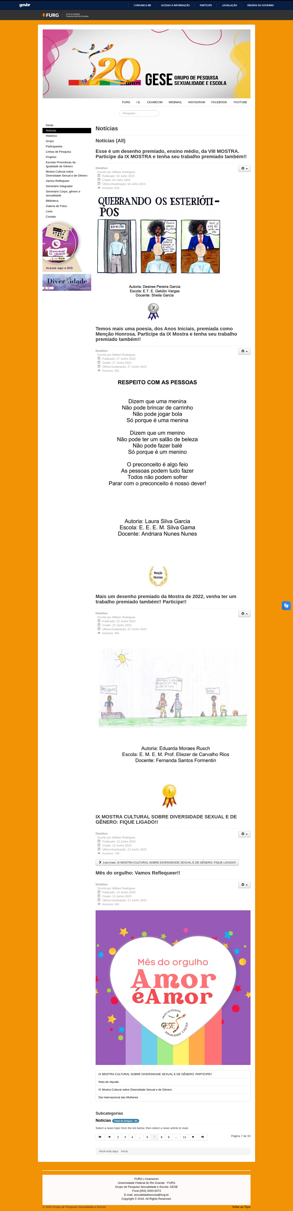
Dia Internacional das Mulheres (118, 1097)
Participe (206, 5)
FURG (126, 102)
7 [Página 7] (154, 1137)
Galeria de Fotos (56, 206)
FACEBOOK (219, 102)
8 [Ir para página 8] (161, 1137)
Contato (51, 216)
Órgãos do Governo (260, 5)
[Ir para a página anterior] (109, 1137)
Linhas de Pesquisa (58, 151)
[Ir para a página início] (100, 1137)
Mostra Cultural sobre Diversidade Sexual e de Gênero (66, 173)
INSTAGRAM (196, 102)
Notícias (51, 130)
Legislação (229, 5)
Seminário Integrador (59, 186)
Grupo (50, 141)
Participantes (54, 146)
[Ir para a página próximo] (193, 1137)
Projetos (51, 157)
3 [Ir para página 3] (125, 1137)
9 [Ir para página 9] (169, 1137)
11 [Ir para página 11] (184, 1137)
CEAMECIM (154, 102)
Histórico (51, 135)
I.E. (139, 102)
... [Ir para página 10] (176, 1137)
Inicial (49, 125)
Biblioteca (52, 200)
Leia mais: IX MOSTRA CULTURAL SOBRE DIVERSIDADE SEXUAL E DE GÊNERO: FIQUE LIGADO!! (167, 862)
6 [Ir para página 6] (147, 1137)
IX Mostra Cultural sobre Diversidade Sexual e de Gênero (135, 1089)
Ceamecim (152, 1179)
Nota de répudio (108, 1082)
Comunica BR (142, 5)
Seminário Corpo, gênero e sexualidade (63, 193)
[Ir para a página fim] (203, 1137)
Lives (49, 211)
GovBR (24, 5)
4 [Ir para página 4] (132, 1137)
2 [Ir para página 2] (118, 1137)
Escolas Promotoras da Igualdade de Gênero (60, 164)
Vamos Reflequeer (57, 181)
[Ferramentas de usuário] (244, 168)
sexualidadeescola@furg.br (151, 1194)
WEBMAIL (175, 102)
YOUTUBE (240, 102)
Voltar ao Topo (241, 1207)
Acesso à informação (175, 5)
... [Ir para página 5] (140, 1137)
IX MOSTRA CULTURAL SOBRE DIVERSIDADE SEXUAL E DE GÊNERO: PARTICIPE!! (155, 1074)
